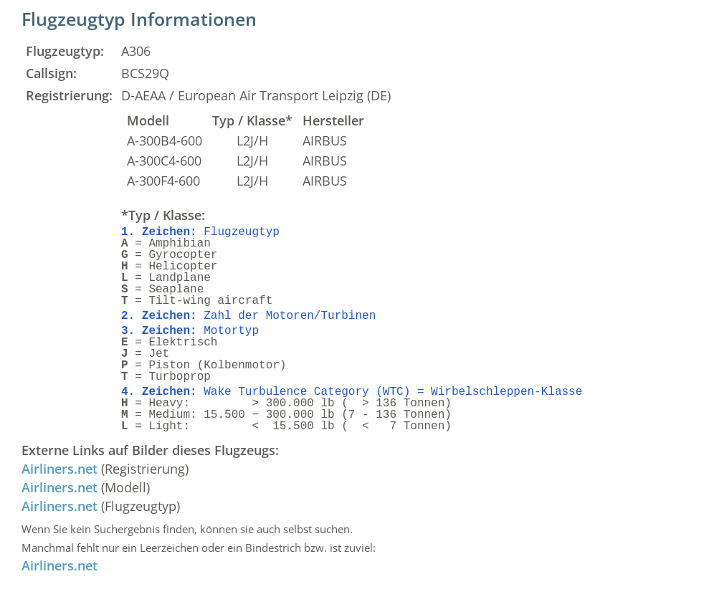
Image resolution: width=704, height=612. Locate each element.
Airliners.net (59, 468)
